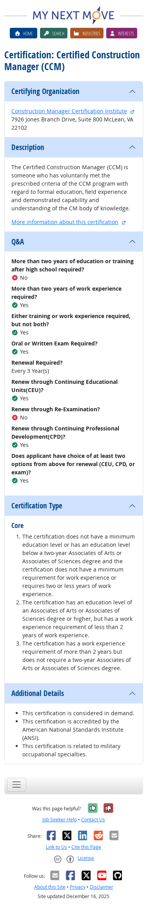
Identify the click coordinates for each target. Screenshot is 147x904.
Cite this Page (86, 847)
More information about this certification (64, 222)
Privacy (77, 887)
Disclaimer (101, 887)
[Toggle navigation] (16, 785)
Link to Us (56, 847)
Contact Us (93, 819)
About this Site (49, 887)
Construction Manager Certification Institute (69, 111)
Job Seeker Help (59, 819)
